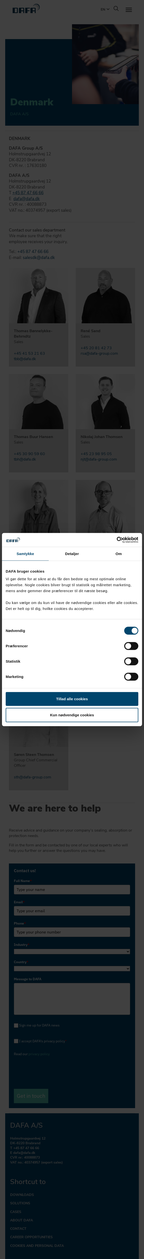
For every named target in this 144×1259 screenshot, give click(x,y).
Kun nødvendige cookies (72, 715)
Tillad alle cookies (72, 699)
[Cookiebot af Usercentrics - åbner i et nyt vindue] (116, 540)
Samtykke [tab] (25, 553)
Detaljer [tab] (72, 553)
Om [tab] (119, 553)
